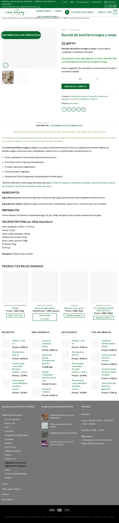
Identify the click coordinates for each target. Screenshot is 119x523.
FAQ (112, 517)
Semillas (8, 477)
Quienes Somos (44, 11)
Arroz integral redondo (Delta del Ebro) (103, 309)
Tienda (59, 11)
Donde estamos (83, 2)
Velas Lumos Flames (11, 489)
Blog (72, 2)
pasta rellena (73, 103)
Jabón (5, 483)
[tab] (42, 125)
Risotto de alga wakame (45, 308)
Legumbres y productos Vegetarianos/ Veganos (79, 99)
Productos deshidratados (16, 474)
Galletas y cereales (13, 451)
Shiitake (15, 308)
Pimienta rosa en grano (74, 308)
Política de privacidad (16, 517)
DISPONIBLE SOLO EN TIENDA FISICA (67, 125)
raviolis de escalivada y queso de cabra (33, 186)
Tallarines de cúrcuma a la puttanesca (61, 416)
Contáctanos (96, 2)
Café (7, 427)
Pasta (7, 470)
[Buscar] (67, 12)
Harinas (8, 455)
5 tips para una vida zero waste (61, 425)
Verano (5, 494)
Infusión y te (10, 459)
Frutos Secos (10, 447)
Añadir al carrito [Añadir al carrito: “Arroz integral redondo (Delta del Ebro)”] (103, 318)
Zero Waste (7, 499)
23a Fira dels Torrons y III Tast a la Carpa (61, 443)
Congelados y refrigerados (98, 96)
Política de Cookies (37, 517)
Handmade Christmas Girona (63, 432)
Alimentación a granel (79, 96)
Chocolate (9, 431)
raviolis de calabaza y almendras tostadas (70, 182)
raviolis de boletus (99, 182)
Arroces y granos (12, 419)
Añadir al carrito (75, 86)
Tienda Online (74, 30)
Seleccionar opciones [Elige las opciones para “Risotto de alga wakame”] (44, 317)
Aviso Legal (53, 517)
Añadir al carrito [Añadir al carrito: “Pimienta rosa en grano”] (74, 315)
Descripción (42, 125)
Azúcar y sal (10, 423)
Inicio (65, 2)
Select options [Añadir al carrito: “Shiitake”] (15, 315)
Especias (8, 443)
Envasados (9, 439)
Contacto (98, 517)
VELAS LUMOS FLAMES (48, 16)
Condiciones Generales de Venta (75, 517)
